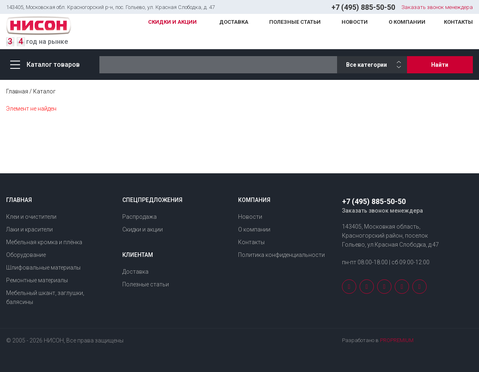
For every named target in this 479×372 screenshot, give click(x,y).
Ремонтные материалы (37, 280)
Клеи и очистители (31, 216)
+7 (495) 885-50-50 (363, 7)
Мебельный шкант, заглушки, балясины (45, 297)
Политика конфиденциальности (281, 255)
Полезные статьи (295, 22)
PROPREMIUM (397, 340)
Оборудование (26, 255)
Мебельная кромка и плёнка (44, 242)
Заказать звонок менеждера (437, 7)
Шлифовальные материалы (43, 267)
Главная (17, 91)
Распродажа (139, 216)
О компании (407, 22)
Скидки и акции (172, 22)
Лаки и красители (29, 229)
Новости (355, 22)
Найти (439, 64)
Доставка (233, 22)
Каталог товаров (45, 64)
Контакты (458, 22)
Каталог (44, 91)
